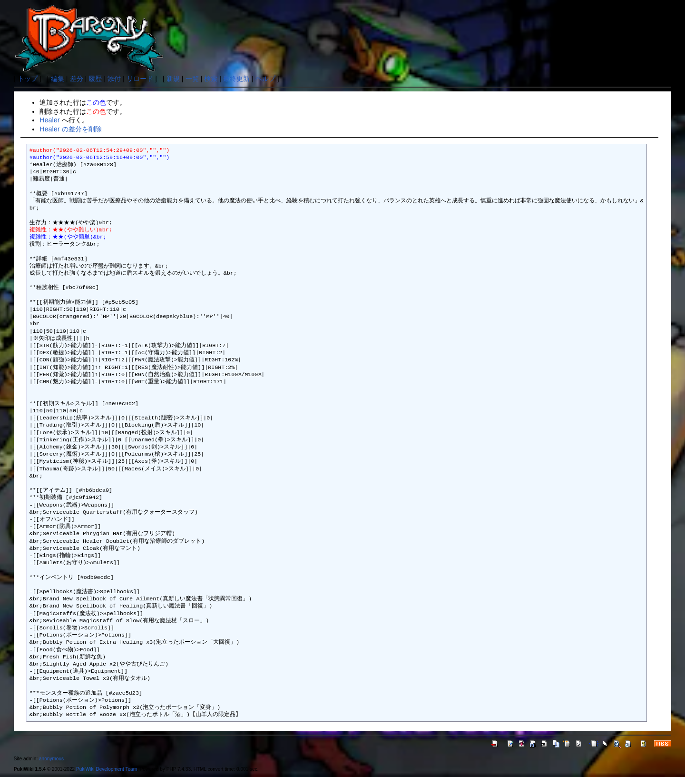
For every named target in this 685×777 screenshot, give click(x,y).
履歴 (95, 78)
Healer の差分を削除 (70, 129)
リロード (140, 78)
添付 (114, 78)
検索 (210, 78)
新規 (173, 78)
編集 (57, 78)
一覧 (192, 78)
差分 (76, 78)
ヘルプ (265, 78)
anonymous (51, 758)
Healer (49, 120)
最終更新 (236, 78)
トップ (28, 78)
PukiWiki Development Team (106, 769)
